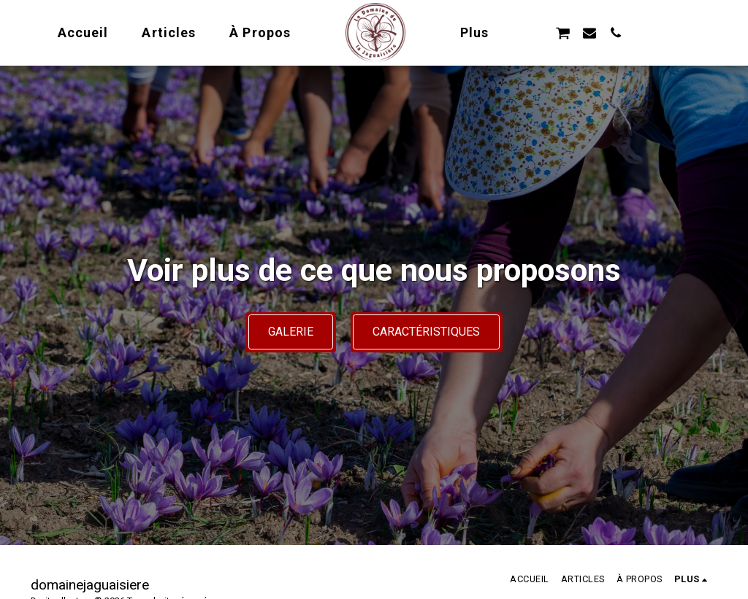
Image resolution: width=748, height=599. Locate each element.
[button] (563, 32)
